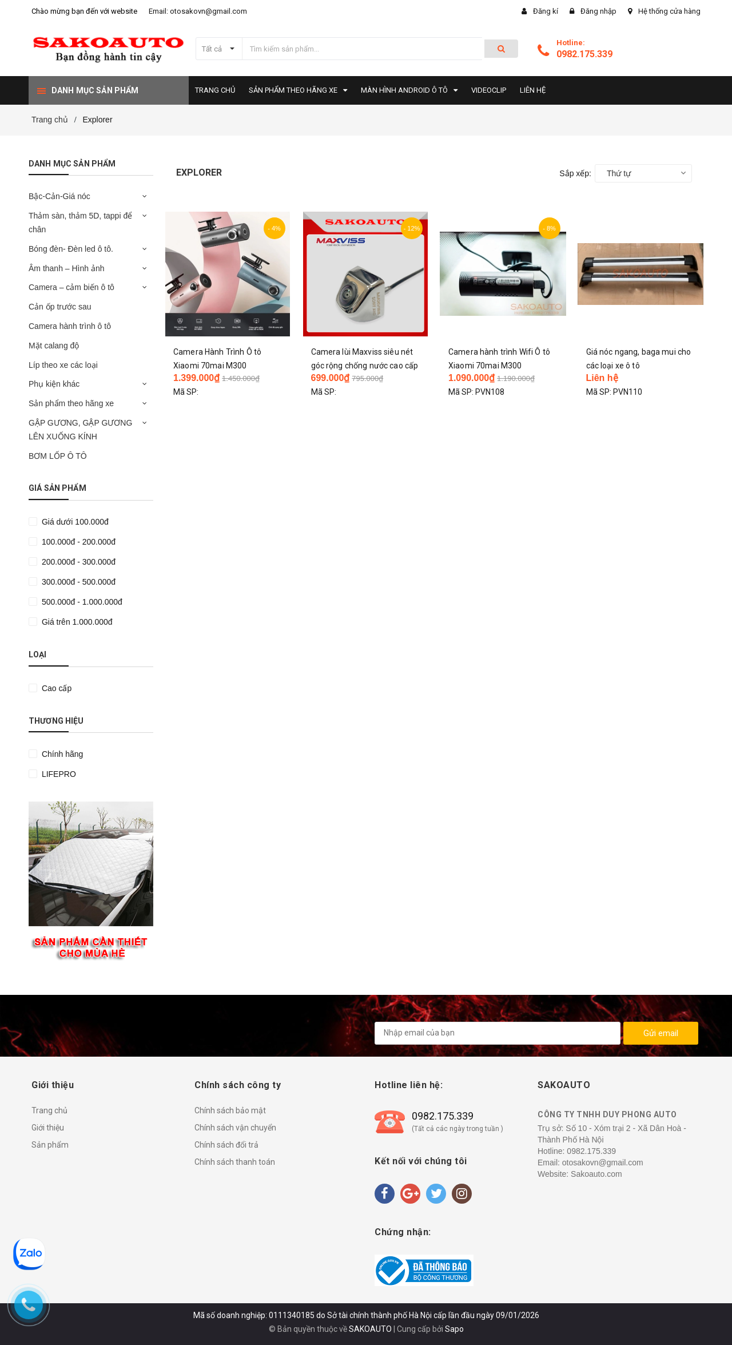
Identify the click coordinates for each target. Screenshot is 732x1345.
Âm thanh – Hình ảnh (67, 268)
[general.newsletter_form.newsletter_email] (497, 1033)
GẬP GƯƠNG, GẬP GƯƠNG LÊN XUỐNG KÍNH (80, 429)
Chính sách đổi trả (226, 1144)
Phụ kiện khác (54, 383)
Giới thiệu (47, 1127)
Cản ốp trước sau (60, 306)
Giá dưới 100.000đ (74, 521)
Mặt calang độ (54, 345)
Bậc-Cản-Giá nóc (59, 196)
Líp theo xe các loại (63, 365)
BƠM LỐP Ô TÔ (58, 456)
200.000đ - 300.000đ (77, 561)
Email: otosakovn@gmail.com (198, 11)
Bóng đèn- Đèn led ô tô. (71, 248)
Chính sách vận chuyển (235, 1127)
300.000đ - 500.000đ (77, 581)
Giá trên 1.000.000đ (76, 621)
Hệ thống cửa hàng (669, 11)
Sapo (454, 1329)
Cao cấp (55, 688)
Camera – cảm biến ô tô (71, 287)
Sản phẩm (50, 1144)
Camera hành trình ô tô (70, 326)
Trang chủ (49, 1110)
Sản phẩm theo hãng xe (71, 403)
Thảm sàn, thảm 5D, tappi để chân (80, 222)
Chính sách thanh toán (234, 1162)
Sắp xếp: (575, 173)
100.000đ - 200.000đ (77, 541)
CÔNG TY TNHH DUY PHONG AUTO (607, 1114)
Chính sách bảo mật (230, 1110)
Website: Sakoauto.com (580, 1174)
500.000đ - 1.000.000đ (80, 601)
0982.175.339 (584, 54)
